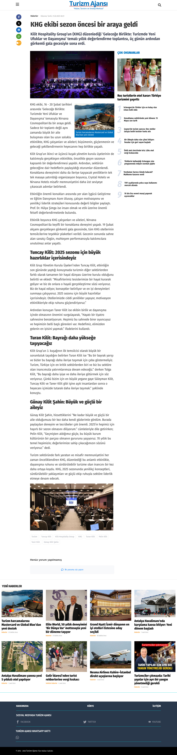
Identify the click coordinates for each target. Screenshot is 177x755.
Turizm (34, 536)
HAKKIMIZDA (22, 706)
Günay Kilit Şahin (51, 542)
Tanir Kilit (36, 542)
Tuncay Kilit (46, 536)
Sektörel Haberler (51, 683)
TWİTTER (89, 721)
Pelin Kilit (103, 536)
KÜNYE (90, 706)
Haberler (34, 16)
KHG (80, 536)
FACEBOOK (23, 721)
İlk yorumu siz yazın (72, 569)
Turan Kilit (90, 536)
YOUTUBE (155, 721)
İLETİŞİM (157, 706)
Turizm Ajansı (32, 751)
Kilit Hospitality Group (64, 536)
